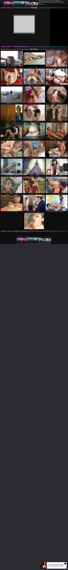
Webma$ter (49, 243)
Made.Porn (54, 1)
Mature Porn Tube (42, 1)
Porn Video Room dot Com (47, 0)
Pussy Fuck (45, 4)
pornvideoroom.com (20, 243)
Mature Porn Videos (48, 1)
